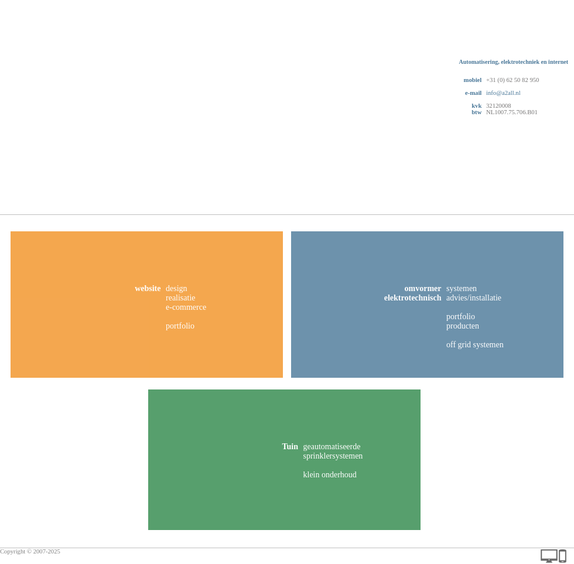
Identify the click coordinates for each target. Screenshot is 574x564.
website (147, 288)
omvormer (423, 288)
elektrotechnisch (413, 297)
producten (462, 326)
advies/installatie (473, 297)
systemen (461, 288)
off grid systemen (475, 344)
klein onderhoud (330, 474)
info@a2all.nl (503, 93)
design (176, 288)
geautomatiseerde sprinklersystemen (333, 451)
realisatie (181, 297)
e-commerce (186, 307)
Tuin (290, 446)
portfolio (180, 326)
